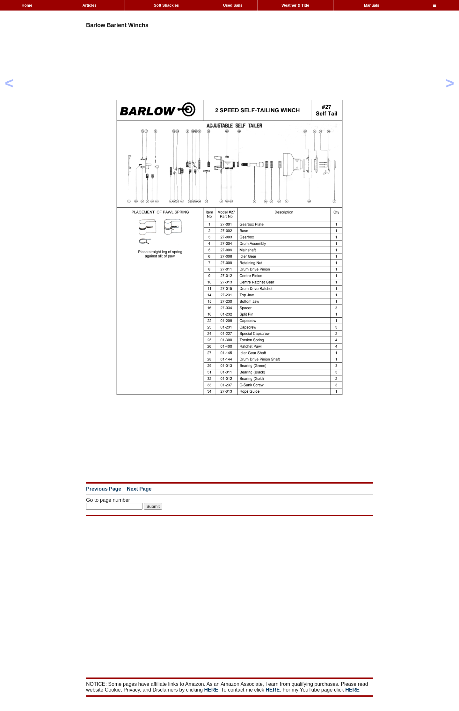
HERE (211, 689)
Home (27, 5)
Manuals (371, 5)
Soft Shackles (166, 5)
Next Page (139, 489)
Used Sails (233, 5)
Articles (90, 5)
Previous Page (103, 489)
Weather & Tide (295, 5)
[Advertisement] (202, 53)
